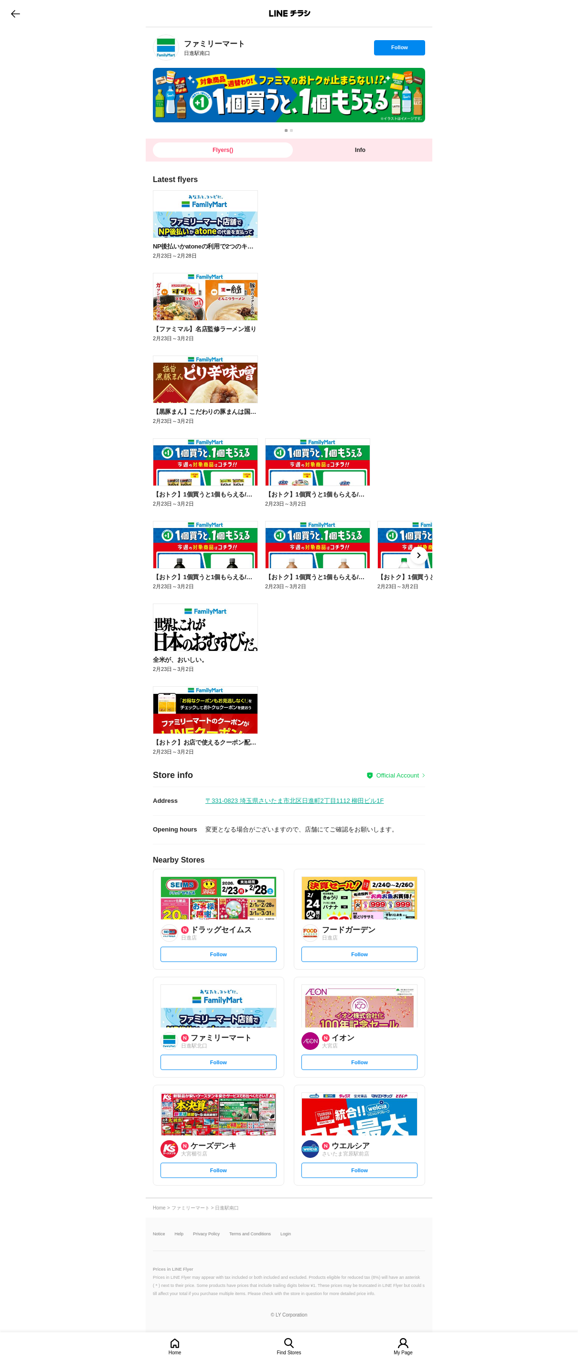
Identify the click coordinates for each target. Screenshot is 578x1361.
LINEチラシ (289, 13)
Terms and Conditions (250, 1234)
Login (285, 1234)
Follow (399, 49)
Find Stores (289, 1352)
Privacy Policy (206, 1234)
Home (175, 1352)
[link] (166, 47)
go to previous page (15, 13)
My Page (403, 1352)
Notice (159, 1234)
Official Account (397, 775)
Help (179, 1234)
